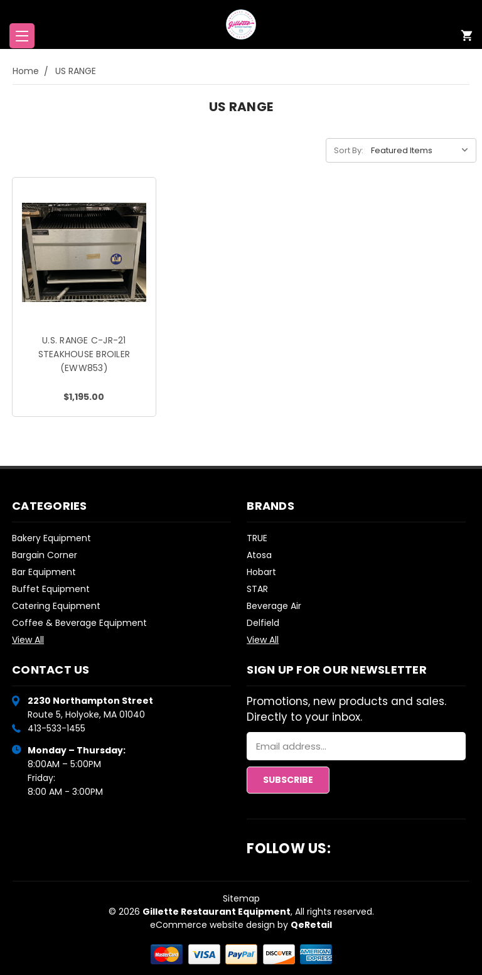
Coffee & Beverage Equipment (79, 623)
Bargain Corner (44, 555)
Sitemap (241, 898)
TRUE (257, 538)
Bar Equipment (44, 572)
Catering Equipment (56, 606)
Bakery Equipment (51, 538)
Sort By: (348, 150)
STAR (257, 589)
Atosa (259, 555)
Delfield (263, 623)
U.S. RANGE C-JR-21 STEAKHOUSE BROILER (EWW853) (84, 354)
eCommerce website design (212, 924)
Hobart (261, 572)
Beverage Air (274, 606)
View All (28, 639)
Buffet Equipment (51, 589)
